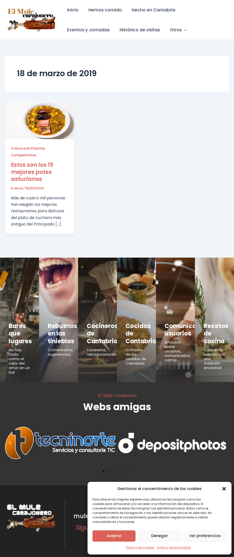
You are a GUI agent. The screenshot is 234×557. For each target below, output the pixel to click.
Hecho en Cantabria (150, 10)
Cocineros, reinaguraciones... (103, 345)
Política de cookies (140, 547)
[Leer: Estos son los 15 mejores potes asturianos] (39, 119)
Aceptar (114, 535)
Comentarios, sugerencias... (60, 345)
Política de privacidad (174, 547)
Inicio (72, 10)
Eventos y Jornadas (201, 10)
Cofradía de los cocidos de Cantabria (136, 349)
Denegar (159, 535)
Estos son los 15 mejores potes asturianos (32, 172)
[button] (224, 488)
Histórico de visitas (86, 30)
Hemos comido (103, 10)
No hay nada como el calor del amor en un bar (19, 354)
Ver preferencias (205, 535)
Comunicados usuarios (180, 327)
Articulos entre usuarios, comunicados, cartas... (178, 346)
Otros (123, 30)
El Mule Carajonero (117, 388)
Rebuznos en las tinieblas (58, 330)
